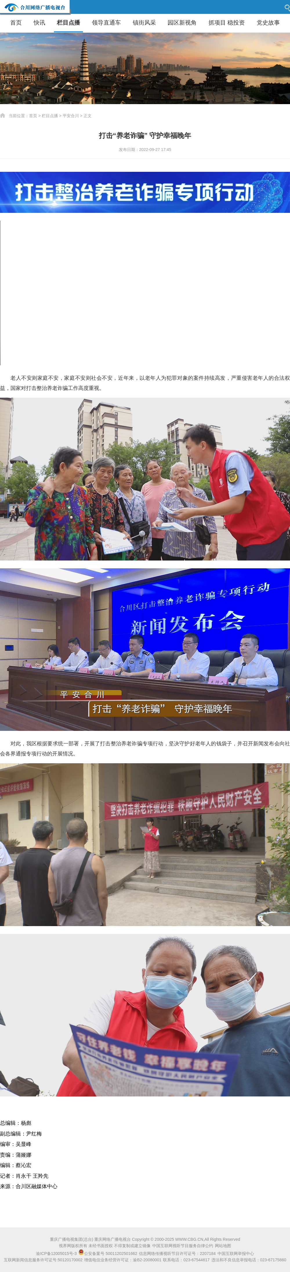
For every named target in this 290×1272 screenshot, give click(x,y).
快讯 (39, 22)
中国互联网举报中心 (235, 1253)
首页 (16, 22)
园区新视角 (182, 22)
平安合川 (71, 115)
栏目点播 (68, 22)
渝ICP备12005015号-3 (56, 1253)
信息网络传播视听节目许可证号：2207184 (177, 1253)
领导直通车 (106, 22)
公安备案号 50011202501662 (108, 1253)
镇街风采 (144, 22)
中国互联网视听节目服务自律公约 (182, 1245)
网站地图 (223, 1245)
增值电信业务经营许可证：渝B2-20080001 (122, 1260)
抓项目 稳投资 (227, 22)
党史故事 (268, 22)
